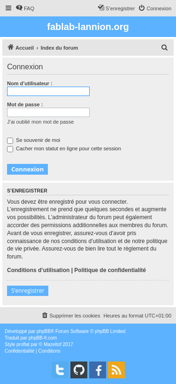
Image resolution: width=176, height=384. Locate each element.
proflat (23, 344)
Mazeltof (52, 344)
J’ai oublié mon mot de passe (40, 122)
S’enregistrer (27, 291)
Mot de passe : (25, 104)
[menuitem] (24, 8)
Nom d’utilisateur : (30, 83)
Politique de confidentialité (110, 270)
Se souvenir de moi (33, 140)
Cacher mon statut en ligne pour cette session (64, 148)
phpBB (44, 331)
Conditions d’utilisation (38, 270)
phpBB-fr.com (43, 337)
